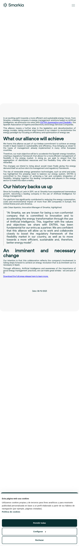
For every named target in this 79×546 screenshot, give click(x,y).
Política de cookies (11, 512)
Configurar (39, 531)
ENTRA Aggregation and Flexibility (56, 122)
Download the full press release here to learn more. (25, 276)
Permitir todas (39, 523)
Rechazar (39, 540)
